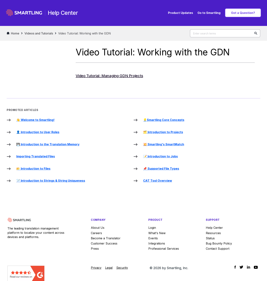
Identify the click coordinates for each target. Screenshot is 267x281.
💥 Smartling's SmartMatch (163, 144)
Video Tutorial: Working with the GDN (84, 33)
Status (210, 238)
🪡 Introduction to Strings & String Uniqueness (50, 180)
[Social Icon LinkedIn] (248, 267)
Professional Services (163, 248)
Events (153, 238)
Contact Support (217, 248)
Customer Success (104, 243)
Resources (213, 233)
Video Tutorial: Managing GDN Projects (109, 76)
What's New (157, 233)
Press (95, 248)
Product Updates (180, 13)
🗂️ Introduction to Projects (163, 132)
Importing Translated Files (35, 156)
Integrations (156, 243)
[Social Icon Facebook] (235, 267)
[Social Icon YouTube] (256, 267)
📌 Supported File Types (161, 168)
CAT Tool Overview (157, 180)
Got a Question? (243, 13)
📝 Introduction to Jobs (160, 156)
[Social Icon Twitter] (241, 267)
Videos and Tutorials (38, 33)
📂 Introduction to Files (33, 168)
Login (152, 228)
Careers (96, 233)
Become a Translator (106, 238)
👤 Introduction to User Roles (37, 132)
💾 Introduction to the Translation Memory (48, 144)
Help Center (214, 228)
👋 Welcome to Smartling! (35, 120)
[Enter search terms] (225, 33)
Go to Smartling (208, 13)
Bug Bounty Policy (219, 243)
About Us (97, 228)
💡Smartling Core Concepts (163, 120)
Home (13, 33)
